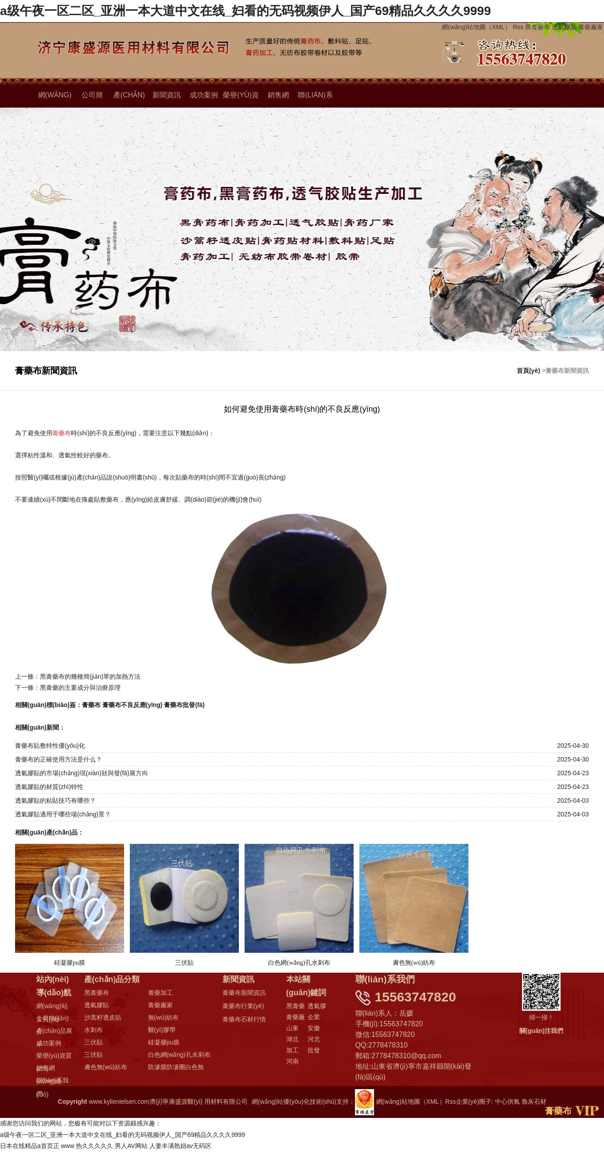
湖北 (292, 1039)
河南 (292, 1061)
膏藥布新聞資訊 (244, 993)
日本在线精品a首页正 (29, 1146)
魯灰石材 (534, 1102)
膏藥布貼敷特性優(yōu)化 (50, 746)
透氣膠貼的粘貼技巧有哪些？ (55, 800)
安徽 (314, 1028)
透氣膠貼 (564, 27)
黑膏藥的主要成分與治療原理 (80, 688)
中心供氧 (507, 1102)
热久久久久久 (94, 1146)
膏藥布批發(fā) (184, 704)
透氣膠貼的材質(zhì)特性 (49, 787)
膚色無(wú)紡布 (105, 1067)
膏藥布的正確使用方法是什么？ (58, 759)
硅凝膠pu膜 (164, 1042)
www (67, 1146)
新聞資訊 (166, 95)
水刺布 (93, 1030)
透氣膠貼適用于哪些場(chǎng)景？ (63, 814)
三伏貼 (93, 1042)
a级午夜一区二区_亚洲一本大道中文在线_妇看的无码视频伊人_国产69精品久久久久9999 (245, 11)
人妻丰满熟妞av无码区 (180, 1146)
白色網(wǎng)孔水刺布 (179, 1055)
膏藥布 (91, 704)
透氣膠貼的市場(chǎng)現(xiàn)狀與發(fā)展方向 (81, 773)
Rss (518, 27)
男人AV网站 (131, 1146)
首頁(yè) (528, 370)
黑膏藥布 (537, 27)
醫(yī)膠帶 (161, 1030)
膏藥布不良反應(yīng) (132, 704)
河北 (314, 1039)
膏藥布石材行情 (244, 1019)
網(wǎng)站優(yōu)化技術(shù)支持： (313, 1102)
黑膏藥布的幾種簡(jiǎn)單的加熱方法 (90, 676)
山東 (292, 1028)
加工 (292, 1050)
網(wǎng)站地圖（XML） (476, 27)
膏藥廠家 (590, 27)
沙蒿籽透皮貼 (102, 1017)
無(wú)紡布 (163, 1017)
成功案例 (204, 95)
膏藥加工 (160, 993)
